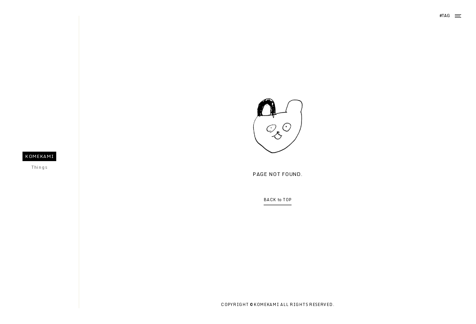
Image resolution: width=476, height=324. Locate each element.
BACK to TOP (278, 200)
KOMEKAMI (39, 156)
